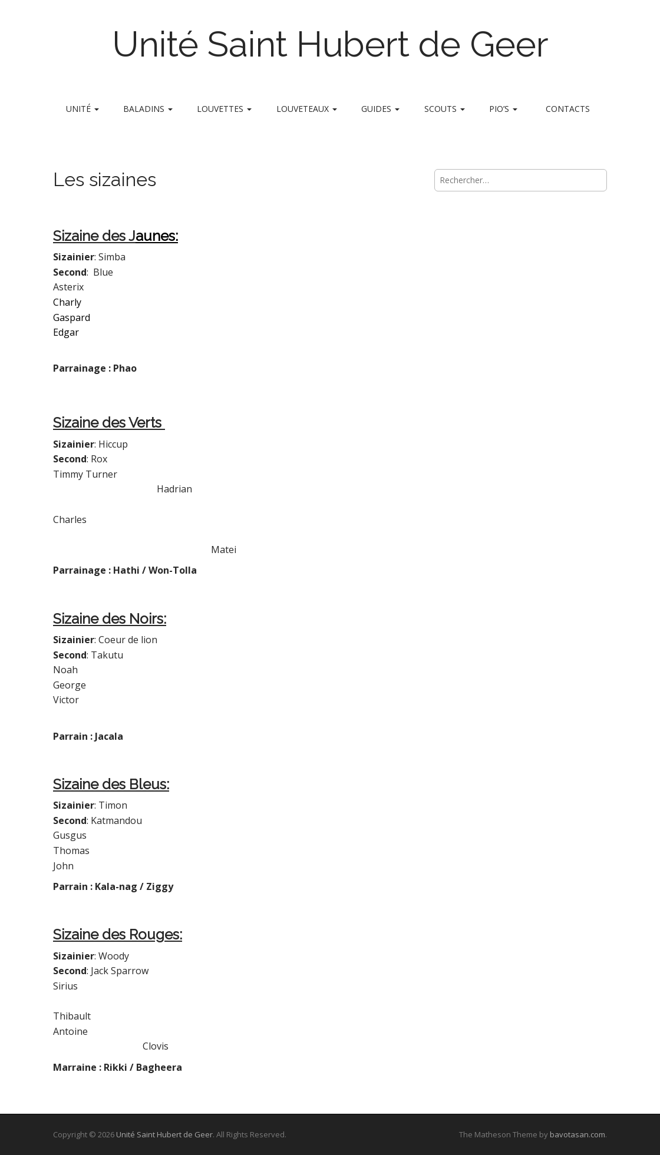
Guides (380, 108)
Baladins (148, 108)
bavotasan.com (577, 1134)
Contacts (568, 108)
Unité (82, 108)
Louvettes (224, 108)
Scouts (444, 108)
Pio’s (503, 108)
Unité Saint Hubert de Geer (330, 44)
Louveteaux (306, 108)
